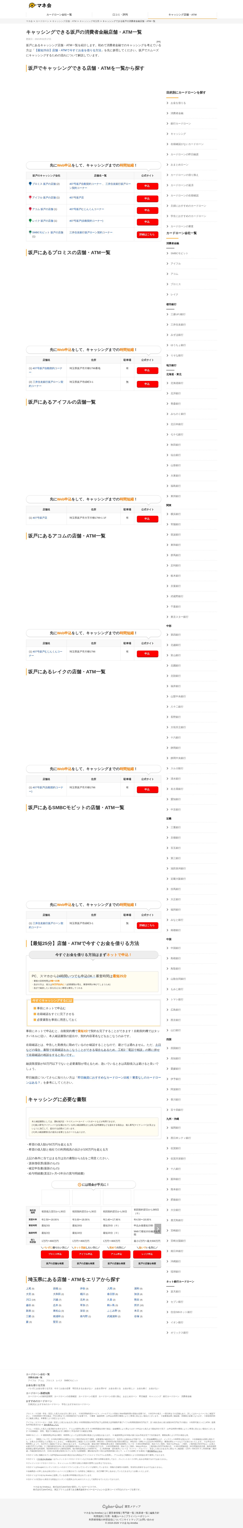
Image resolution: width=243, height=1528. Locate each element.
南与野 (84, 1316)
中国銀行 (175, 948)
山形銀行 (175, 465)
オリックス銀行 (179, 1332)
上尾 (29, 1288)
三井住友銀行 (178, 324)
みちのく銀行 (178, 413)
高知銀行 (175, 1058)
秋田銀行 (175, 444)
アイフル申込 (85, 1254)
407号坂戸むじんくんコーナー (86, 209)
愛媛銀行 (175, 1068)
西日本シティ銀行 (180, 1137)
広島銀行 (175, 1009)
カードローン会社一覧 (59, 14)
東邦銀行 (175, 496)
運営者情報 (114, 1512)
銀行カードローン (180, 123)
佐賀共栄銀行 (178, 1158)
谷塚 (137, 1316)
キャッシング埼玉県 (89, 21)
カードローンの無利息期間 (40, 1396)
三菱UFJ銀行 (178, 314)
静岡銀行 (175, 747)
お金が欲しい (129, 1388)
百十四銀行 (176, 1109)
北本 (83, 1299)
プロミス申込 (55, 1254)
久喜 (110, 1299)
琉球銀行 (175, 1271)
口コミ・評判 (120, 14)
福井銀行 (175, 686)
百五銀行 (175, 847)
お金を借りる (178, 102)
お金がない (154, 1388)
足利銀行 (175, 565)
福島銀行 (175, 485)
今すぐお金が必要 (62, 1388)
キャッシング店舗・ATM (182, 14)
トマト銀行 (176, 999)
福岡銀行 (175, 1127)
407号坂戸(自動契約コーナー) (86, 220)
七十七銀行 (176, 434)
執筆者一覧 (142, 1512)
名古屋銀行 (176, 788)
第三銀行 (175, 858)
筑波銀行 (175, 534)
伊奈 (83, 1288)
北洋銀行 (175, 393)
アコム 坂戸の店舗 (43, 209)
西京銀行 (175, 1019)
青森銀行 (175, 403)
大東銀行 (175, 475)
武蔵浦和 (112, 1316)
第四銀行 (175, 634)
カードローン (42, 21)
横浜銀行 (175, 514)
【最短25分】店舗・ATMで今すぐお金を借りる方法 (68, 50)
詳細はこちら (147, 234)
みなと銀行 (176, 919)
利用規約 (98, 1516)
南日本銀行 (176, 1251)
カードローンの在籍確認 (184, 195)
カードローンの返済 (181, 185)
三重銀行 (175, 827)
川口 (29, 1299)
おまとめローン (179, 164)
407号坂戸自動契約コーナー (85, 183)
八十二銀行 (176, 706)
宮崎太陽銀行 (178, 1240)
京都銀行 (175, 837)
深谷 (83, 1310)
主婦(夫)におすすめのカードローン (44, 1404)
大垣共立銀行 (178, 727)
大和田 (57, 1294)
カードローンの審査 (181, 226)
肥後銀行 (175, 1199)
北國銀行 (175, 665)
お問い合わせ (147, 1519)
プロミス (175, 284)
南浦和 (57, 1316)
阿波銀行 (175, 1089)
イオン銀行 (176, 1322)
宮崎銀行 (175, 1230)
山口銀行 (175, 1030)
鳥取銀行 (175, 968)
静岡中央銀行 (178, 758)
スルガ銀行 (176, 768)
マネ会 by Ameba (44, 1459)
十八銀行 (175, 1168)
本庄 (137, 1310)
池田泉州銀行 (178, 868)
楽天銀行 (175, 1291)
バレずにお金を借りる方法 (40, 1388)
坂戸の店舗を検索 (55, 1263)
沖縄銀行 (175, 1261)
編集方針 (154, 1512)
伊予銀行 (175, 1078)
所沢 (137, 1305)
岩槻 (56, 1288)
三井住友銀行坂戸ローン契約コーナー (91, 232)
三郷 (29, 1316)
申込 (147, 185)
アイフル (175, 263)
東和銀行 (175, 544)
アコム (174, 273)
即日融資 (143, 1396)
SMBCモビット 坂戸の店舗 (47, 232)
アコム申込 (116, 1254)
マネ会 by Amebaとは (95, 1512)
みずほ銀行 (176, 334)
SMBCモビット (179, 253)
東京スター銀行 (179, 616)
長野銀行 (175, 716)
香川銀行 (175, 1099)
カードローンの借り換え (184, 174)
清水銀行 (175, 778)
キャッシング (178, 133)
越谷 (29, 1305)
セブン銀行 (176, 1301)
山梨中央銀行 (178, 696)
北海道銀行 (176, 383)
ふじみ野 (112, 1310)
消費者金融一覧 (35, 1377)
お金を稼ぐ (142, 1388)
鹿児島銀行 (176, 1220)
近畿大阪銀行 (178, 878)
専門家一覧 (128, 1512)
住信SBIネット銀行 (181, 1312)
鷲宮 (56, 1321)
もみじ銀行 (176, 989)
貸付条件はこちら (51, 1425)
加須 (137, 1294)
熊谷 (137, 1299)
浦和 (137, 1288)
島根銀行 (175, 958)
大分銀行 (175, 1209)
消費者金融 (176, 113)
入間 (110, 1288)
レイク (174, 294)
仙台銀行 (175, 455)
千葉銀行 (175, 606)
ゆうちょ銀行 (178, 345)
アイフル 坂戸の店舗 (44, 197)
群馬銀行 (175, 555)
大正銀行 (175, 899)
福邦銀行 (175, 909)
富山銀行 (175, 655)
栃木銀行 (175, 575)
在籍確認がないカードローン (187, 144)
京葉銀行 (175, 586)
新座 (29, 1310)
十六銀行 (175, 737)
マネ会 (29, 21)
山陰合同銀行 (178, 978)
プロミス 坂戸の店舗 (44, 183)
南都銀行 (175, 930)
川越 (56, 1299)
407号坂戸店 (76, 197)
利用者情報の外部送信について (105, 1519)
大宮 (29, 1294)
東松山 (57, 1310)
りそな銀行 (176, 355)
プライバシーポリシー (137, 1516)
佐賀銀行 (175, 1148)
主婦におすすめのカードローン (188, 205)
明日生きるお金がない (82, 1388)
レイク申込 (147, 1254)
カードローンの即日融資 (184, 154)
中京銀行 (175, 809)
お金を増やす (101, 1388)
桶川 (83, 1294)
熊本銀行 (175, 1189)
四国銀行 (175, 1048)
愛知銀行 (175, 799)
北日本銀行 (176, 424)
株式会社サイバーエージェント (91, 1489)
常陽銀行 (175, 524)
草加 (83, 1305)
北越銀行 (175, 644)
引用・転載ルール (114, 1516)
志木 (56, 1305)
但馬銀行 (175, 889)
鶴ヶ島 (111, 1305)
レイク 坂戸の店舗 (43, 220)
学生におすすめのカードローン (188, 216)
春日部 (111, 1294)
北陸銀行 (175, 675)
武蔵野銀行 (176, 596)
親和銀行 (175, 1179)
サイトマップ (131, 1519)
